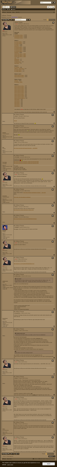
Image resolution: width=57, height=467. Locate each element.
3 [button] (49, 453)
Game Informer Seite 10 (19, 98)
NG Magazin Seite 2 (18, 36)
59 (5, 135)
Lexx (3, 30)
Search (4, 9)
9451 (6, 321)
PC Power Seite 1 (18, 41)
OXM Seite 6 (17, 106)
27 (5, 165)
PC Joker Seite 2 (18, 71)
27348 (6, 33)
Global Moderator (14, 17)
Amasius (4, 132)
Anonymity (17, 190)
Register (13, 9)
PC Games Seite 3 (18, 49)
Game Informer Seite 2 (19, 76)
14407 (6, 432)
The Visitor (5, 162)
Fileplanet (16, 52)
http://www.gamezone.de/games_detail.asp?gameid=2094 (26, 163)
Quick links (4, 7)
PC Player (16, 44)
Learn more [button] (10, 464)
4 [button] (51, 453)
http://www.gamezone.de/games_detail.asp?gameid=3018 (26, 161)
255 (5, 284)
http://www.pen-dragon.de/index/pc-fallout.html (24, 209)
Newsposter (9, 17)
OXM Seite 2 (17, 100)
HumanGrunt (5, 318)
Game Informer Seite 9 (19, 96)
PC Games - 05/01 (18, 82)
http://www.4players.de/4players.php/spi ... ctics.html (34, 192)
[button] (54, 20)
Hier (15, 244)
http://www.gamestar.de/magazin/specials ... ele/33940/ (25, 148)
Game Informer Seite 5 (19, 91)
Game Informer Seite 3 (19, 88)
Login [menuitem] (51, 7)
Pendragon (16, 60)
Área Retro (16, 63)
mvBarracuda (5, 281)
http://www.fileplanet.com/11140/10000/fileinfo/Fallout (25, 218)
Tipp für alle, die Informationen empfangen (22, 197)
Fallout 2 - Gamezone (19, 68)
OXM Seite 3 (17, 102)
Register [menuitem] (53, 7)
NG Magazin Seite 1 (18, 35)
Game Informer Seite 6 (19, 92)
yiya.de (15, 120)
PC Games (16, 67)
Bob (3, 147)
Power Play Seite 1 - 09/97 (20, 53)
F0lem (4, 429)
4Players (16, 80)
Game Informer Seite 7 (19, 94)
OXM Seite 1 (17, 99)
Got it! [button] (48, 463)
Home (7, 7)
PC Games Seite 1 (18, 47)
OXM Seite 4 (17, 103)
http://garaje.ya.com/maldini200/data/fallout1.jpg (24, 263)
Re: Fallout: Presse (19, 114)
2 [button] (49, 19)
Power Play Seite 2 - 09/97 (20, 55)
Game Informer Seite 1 (19, 75)
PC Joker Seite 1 (18, 70)
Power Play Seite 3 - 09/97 (20, 56)
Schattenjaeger (17, 61)
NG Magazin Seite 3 (18, 37)
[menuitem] (48, 7)
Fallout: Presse (6, 15)
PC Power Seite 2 (18, 43)
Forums (13, 7)
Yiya (15, 57)
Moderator (20, 17)
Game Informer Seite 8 (19, 95)
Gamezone (16, 59)
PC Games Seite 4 (18, 51)
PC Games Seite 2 (18, 48)
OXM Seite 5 (17, 104)
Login (9, 9)
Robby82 (4, 230)
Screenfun (16, 45)
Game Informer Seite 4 (19, 90)
